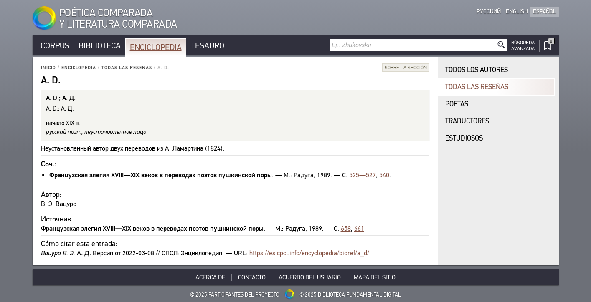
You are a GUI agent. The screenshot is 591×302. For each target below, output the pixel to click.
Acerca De (210, 277)
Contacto (252, 277)
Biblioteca (100, 45)
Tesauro (207, 45)
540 (384, 175)
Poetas (456, 104)
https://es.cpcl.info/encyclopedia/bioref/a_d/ (309, 253)
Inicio (48, 67)
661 (359, 228)
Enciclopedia (156, 47)
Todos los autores (476, 69)
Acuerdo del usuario (310, 277)
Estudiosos (464, 138)
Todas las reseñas (126, 67)
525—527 (362, 175)
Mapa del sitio (375, 277)
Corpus (55, 45)
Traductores (467, 121)
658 (346, 228)
